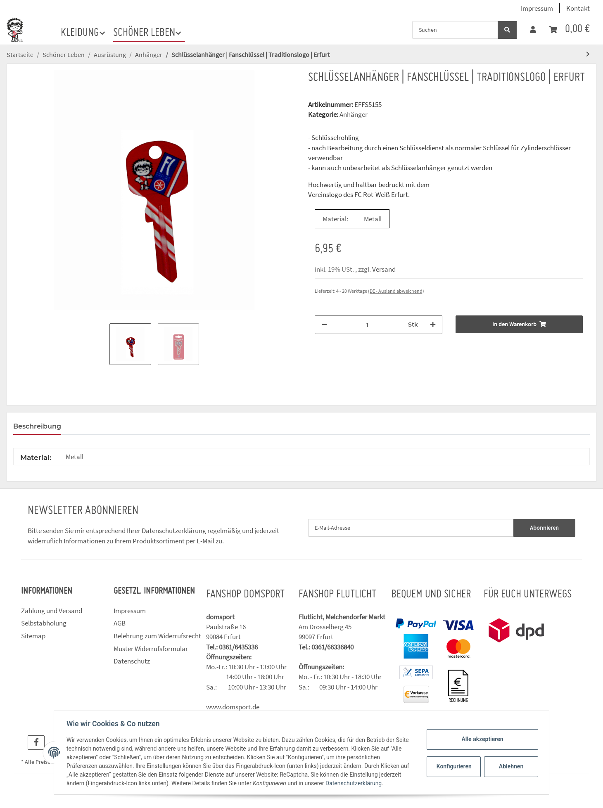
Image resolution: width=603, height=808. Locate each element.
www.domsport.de (232, 706)
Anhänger (353, 114)
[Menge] (367, 325)
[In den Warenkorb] (519, 324)
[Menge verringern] (324, 325)
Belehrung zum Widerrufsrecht (157, 635)
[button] (533, 30)
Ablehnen (510, 766)
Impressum (537, 8)
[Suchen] (455, 30)
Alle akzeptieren (481, 739)
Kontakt (578, 8)
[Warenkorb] (569, 29)
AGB (120, 623)
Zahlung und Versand (51, 610)
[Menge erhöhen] (433, 325)
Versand (384, 269)
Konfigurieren (453, 766)
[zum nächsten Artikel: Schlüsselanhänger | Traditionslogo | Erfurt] (587, 54)
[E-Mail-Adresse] (411, 528)
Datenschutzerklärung (174, 530)
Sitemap (33, 635)
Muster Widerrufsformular (151, 648)
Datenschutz (132, 661)
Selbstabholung (43, 623)
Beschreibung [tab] (37, 426)
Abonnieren (544, 527)
